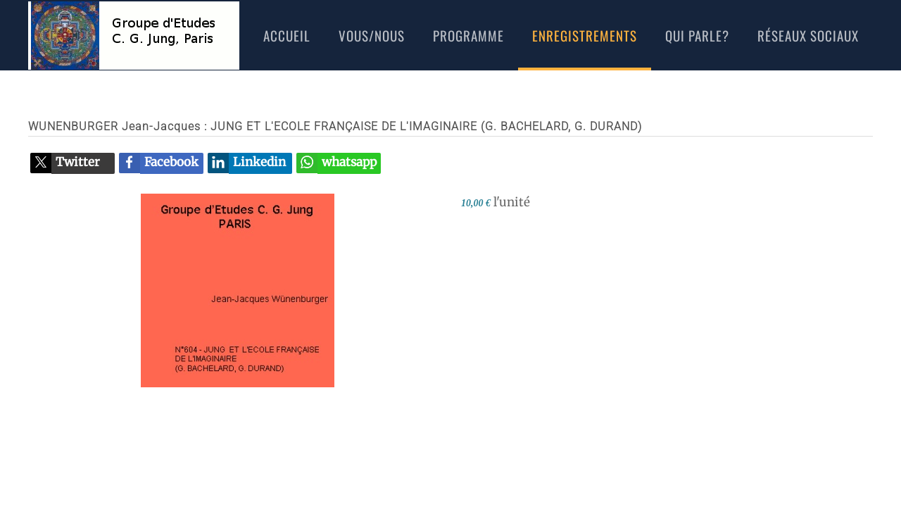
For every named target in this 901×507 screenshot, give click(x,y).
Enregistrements (584, 35)
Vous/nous (372, 35)
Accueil (286, 35)
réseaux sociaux (808, 35)
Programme (468, 35)
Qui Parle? (697, 35)
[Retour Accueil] (133, 35)
